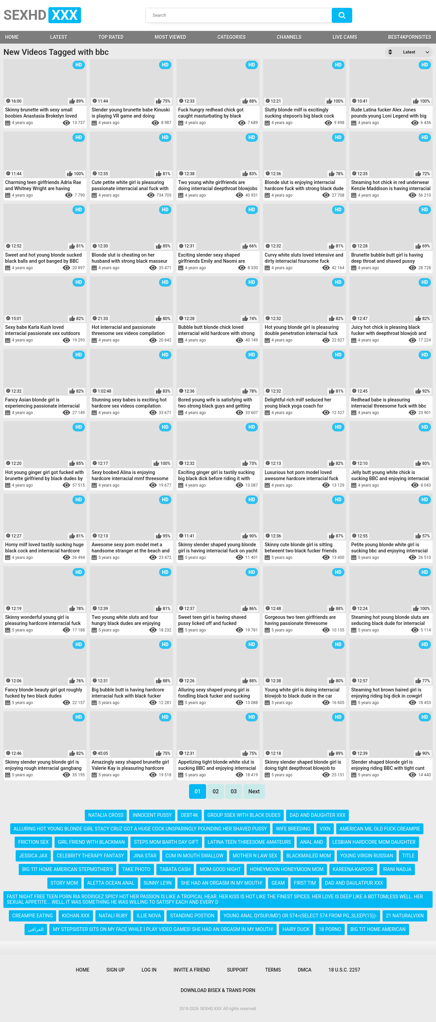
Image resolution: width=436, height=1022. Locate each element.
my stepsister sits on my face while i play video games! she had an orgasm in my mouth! (163, 929)
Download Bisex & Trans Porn (218, 990)
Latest (58, 37)
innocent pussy (152, 815)
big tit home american (378, 929)
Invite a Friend (192, 970)
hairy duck (295, 929)
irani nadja (397, 869)
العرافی (36, 929)
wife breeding (293, 829)
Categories (231, 37)
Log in (149, 970)
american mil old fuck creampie (380, 829)
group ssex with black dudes (243, 815)
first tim (305, 883)
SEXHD (42, 15)
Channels (289, 37)
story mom (64, 883)
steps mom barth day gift (166, 842)
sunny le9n (158, 883)
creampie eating (32, 915)
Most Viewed (170, 37)
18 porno (330, 929)
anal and (311, 842)
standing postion (192, 915)
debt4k (189, 815)
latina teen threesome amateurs (249, 842)
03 (234, 791)
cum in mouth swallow (194, 855)
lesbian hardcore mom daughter (374, 842)
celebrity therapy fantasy (90, 855)
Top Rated (111, 37)
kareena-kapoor (353, 869)
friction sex (33, 842)
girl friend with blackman (91, 842)
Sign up (115, 970)
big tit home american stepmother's (67, 869)
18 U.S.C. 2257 (344, 970)
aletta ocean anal (111, 883)
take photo (136, 869)
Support (237, 970)
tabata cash (175, 869)
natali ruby (113, 915)
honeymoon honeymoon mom (287, 869)
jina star (144, 855)
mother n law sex (255, 855)
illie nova (149, 915)
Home (83, 970)
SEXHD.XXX (211, 1008)
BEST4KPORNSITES (409, 37)
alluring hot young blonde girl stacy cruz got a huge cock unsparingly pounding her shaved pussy (140, 829)
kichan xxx (76, 915)
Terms (273, 970)
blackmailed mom (308, 855)
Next (254, 791)
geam (278, 883)
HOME (12, 37)
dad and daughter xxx (317, 815)
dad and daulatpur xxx (354, 883)
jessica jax (33, 855)
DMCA (304, 970)
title (408, 855)
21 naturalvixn (405, 915)
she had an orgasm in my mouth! (221, 883)
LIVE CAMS (345, 37)
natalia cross (105, 815)
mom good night (220, 869)
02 (216, 791)
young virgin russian (366, 855)
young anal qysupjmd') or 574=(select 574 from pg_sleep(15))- (300, 915)
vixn (325, 829)
